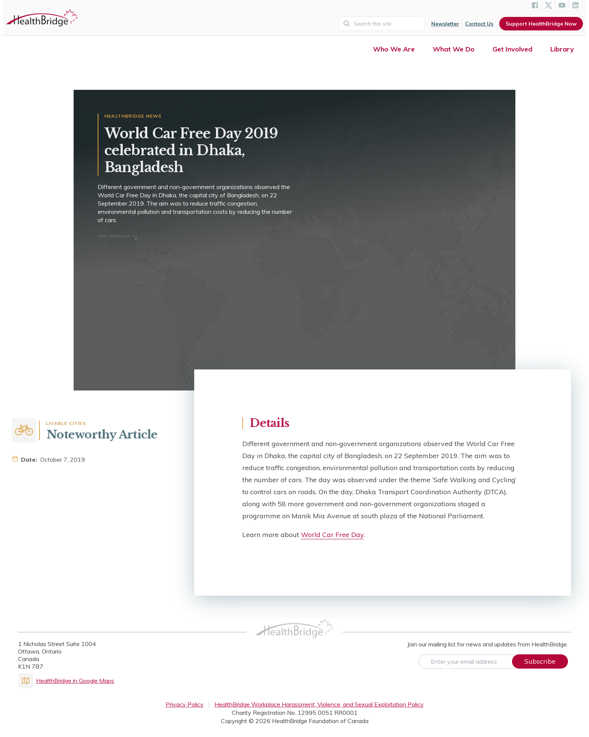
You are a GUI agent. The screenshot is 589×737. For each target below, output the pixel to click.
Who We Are (394, 49)
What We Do (453, 49)
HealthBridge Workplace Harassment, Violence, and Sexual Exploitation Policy (319, 704)
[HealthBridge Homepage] (294, 636)
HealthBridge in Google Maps (66, 680)
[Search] (381, 24)
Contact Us (479, 23)
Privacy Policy (185, 704)
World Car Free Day (332, 534)
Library (562, 49)
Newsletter (445, 23)
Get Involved (512, 49)
